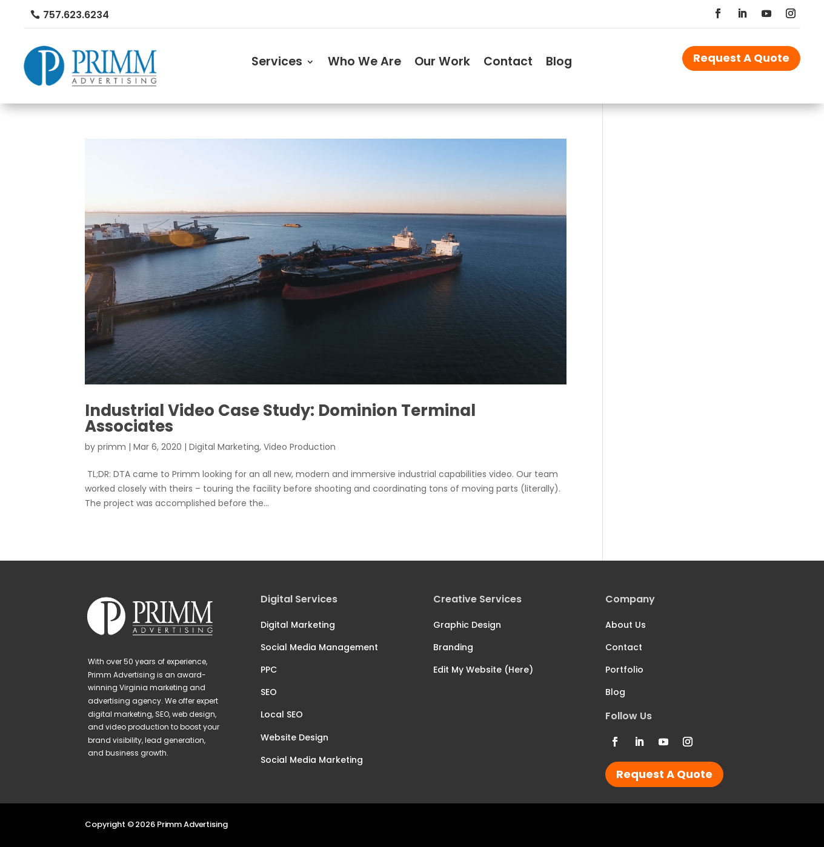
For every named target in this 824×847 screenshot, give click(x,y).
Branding (453, 647)
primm (112, 447)
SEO (269, 692)
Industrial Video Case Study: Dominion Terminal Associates (280, 418)
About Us (625, 625)
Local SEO (282, 714)
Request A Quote (741, 57)
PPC (269, 670)
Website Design (294, 737)
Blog (559, 64)
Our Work (442, 64)
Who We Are (364, 64)
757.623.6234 (76, 15)
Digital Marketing (224, 447)
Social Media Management (319, 647)
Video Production (300, 447)
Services (276, 64)
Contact (508, 64)
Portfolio (624, 670)
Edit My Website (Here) (483, 670)
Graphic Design (467, 625)
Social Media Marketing (312, 760)
